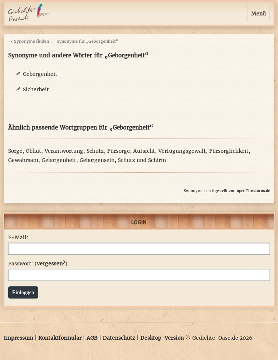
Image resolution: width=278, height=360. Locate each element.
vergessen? (51, 263)
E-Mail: (18, 237)
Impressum (18, 338)
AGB (92, 338)
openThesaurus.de (253, 190)
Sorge (15, 151)
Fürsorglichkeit (229, 151)
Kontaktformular (59, 338)
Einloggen (23, 292)
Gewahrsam (23, 160)
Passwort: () (37, 263)
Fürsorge (118, 151)
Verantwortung (64, 151)
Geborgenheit (40, 74)
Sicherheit (36, 89)
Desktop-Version (162, 338)
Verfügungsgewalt (182, 151)
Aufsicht (144, 151)
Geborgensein (97, 160)
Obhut (33, 151)
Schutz (95, 151)
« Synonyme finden (29, 41)
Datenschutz (119, 338)
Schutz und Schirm (142, 160)
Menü (258, 13)
